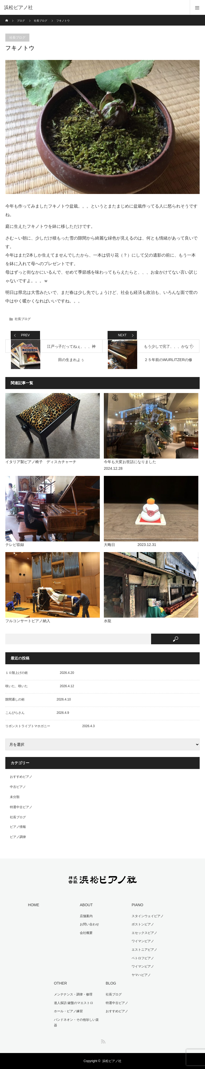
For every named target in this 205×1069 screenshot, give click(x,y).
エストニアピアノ (144, 949)
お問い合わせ (89, 924)
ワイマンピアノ (143, 941)
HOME (33, 905)
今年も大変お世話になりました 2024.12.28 (149, 465)
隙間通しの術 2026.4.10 (38, 699)
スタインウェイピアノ (148, 916)
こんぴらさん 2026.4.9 (37, 713)
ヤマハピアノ (141, 975)
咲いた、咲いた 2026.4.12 (39, 686)
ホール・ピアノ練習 (68, 1011)
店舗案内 (86, 916)
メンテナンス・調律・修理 (73, 994)
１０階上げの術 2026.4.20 (39, 673)
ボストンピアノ (143, 924)
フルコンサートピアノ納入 (27, 621)
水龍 (107, 621)
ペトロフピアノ (143, 958)
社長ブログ (40, 20)
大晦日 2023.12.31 (130, 544)
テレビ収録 (14, 544)
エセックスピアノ (144, 933)
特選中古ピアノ (21, 807)
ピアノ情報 (18, 827)
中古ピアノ (18, 787)
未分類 (14, 797)
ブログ (21, 20)
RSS (102, 1040)
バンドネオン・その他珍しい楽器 (76, 1022)
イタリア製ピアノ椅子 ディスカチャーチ (40, 462)
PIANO (137, 905)
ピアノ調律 (18, 837)
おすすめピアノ (21, 777)
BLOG (111, 983)
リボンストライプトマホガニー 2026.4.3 (50, 726)
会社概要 (86, 933)
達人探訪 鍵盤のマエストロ (73, 1003)
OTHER (60, 983)
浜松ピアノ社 (111, 1061)
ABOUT (86, 905)
